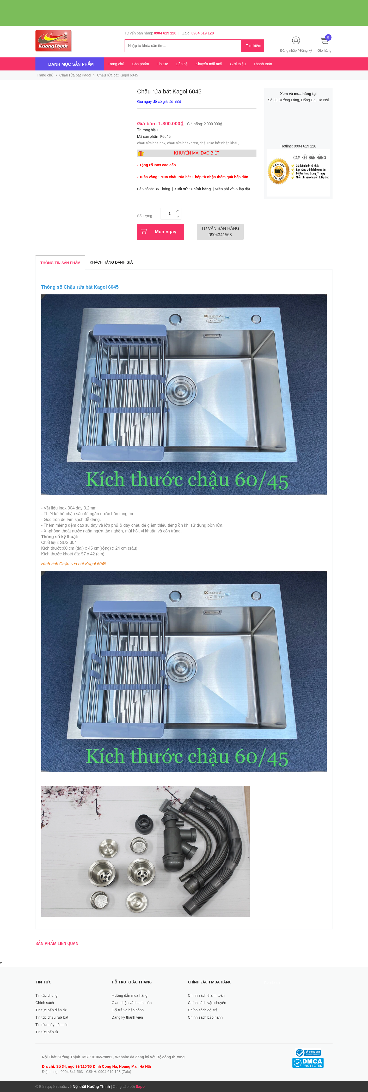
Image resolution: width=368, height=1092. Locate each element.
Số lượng (144, 216)
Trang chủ (116, 64)
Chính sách (44, 1003)
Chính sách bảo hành (205, 1017)
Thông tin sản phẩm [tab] (60, 263)
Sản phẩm (140, 64)
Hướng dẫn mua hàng (130, 995)
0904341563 (220, 231)
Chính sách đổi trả (203, 1010)
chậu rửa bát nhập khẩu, (220, 143)
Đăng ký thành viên (127, 1017)
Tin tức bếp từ (46, 1032)
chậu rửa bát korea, (183, 143)
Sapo (140, 1086)
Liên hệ (182, 64)
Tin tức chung (46, 995)
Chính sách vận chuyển (207, 1003)
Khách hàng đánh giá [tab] (111, 262)
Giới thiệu (238, 64)
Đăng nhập (288, 50)
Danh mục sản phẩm (71, 64)
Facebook (272, 983)
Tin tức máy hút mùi (51, 1025)
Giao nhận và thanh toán (132, 1003)
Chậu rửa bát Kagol (75, 75)
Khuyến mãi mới (208, 64)
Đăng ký (305, 50)
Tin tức (162, 64)
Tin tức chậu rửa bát (51, 1017)
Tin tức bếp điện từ (50, 1010)
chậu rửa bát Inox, (152, 143)
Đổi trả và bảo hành (128, 1010)
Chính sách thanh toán (206, 995)
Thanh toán (263, 64)
